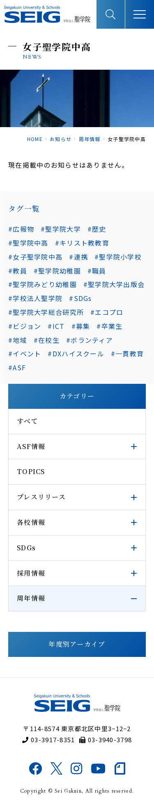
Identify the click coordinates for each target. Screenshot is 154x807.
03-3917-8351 (48, 739)
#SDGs (80, 298)
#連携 (78, 257)
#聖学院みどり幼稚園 (42, 284)
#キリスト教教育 (82, 243)
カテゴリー (77, 396)
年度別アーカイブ (76, 644)
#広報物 (21, 229)
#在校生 (47, 340)
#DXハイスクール (76, 353)
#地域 (17, 340)
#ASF (17, 367)
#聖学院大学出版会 (114, 284)
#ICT (56, 326)
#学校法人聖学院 (35, 298)
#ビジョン (24, 326)
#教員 (17, 271)
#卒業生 (109, 326)
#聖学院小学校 (118, 257)
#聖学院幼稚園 (57, 271)
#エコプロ (106, 312)
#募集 (80, 326)
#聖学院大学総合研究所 (46, 312)
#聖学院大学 (61, 229)
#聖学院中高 (28, 243)
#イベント (24, 353)
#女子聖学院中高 (35, 257)
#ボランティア (89, 340)
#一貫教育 (127, 353)
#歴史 (96, 229)
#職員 (96, 271)
